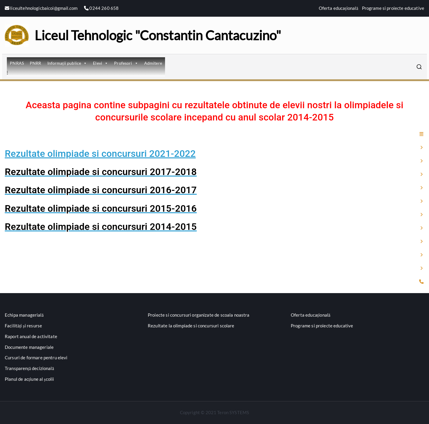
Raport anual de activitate (31, 336)
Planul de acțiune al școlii (29, 379)
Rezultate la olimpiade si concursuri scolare (191, 325)
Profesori (126, 63)
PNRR (35, 63)
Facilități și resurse (23, 325)
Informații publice (67, 63)
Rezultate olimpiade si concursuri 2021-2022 (100, 153)
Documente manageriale (29, 347)
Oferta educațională (338, 8)
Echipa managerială (24, 315)
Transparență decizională (29, 368)
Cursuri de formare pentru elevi (36, 357)
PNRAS (17, 63)
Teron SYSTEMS (233, 412)
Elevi (100, 63)
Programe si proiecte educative (393, 8)
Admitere (153, 63)
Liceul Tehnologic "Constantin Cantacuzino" (158, 35)
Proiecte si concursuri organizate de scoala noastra (199, 315)
